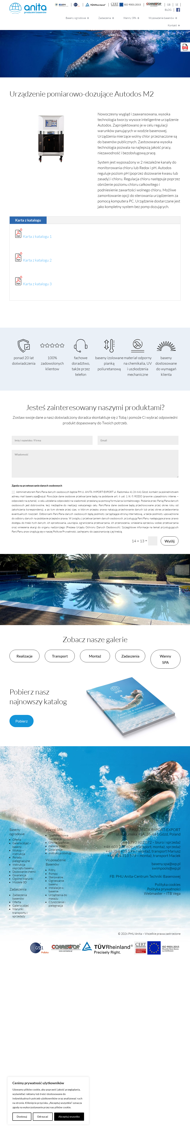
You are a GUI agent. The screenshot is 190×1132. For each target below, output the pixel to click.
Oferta (16, 839)
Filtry (52, 870)
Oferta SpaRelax (59, 842)
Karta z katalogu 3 (37, 284)
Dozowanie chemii (24, 871)
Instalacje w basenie (56, 889)
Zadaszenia (104, 18)
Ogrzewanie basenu (56, 882)
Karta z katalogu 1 (37, 236)
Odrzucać (42, 1116)
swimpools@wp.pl (166, 868)
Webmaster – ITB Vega (162, 893)
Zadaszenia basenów (19, 896)
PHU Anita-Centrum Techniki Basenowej (148, 876)
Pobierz (21, 721)
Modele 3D (19, 882)
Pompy (53, 873)
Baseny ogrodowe (76, 18)
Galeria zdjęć (20, 905)
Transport (60, 656)
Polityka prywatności (164, 889)
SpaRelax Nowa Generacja (58, 837)
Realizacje (24, 656)
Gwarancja (19, 875)
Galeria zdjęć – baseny (21, 844)
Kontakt (172, 25)
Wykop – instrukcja (18, 852)
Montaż (95, 656)
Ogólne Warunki (22, 878)
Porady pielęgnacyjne (21, 859)
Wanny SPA (129, 18)
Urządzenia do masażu (58, 896)
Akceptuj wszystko (69, 1116)
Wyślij (170, 541)
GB (169, 4)
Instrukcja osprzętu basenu (23, 866)
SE (176, 4)
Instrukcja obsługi (60, 853)
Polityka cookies (168, 884)
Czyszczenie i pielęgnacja (57, 903)
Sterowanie (56, 877)
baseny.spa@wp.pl (166, 863)
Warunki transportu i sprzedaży (20, 912)
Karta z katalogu (28, 220)
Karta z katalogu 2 (37, 260)
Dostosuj (22, 1116)
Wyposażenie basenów (161, 18)
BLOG (168, 9)
